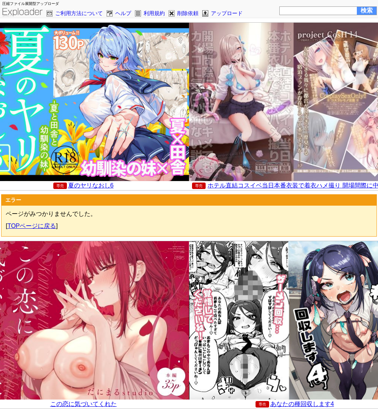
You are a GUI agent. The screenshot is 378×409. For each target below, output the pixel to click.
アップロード (227, 13)
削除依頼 (187, 13)
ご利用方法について (79, 13)
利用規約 (154, 13)
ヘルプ (123, 13)
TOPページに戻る (32, 226)
